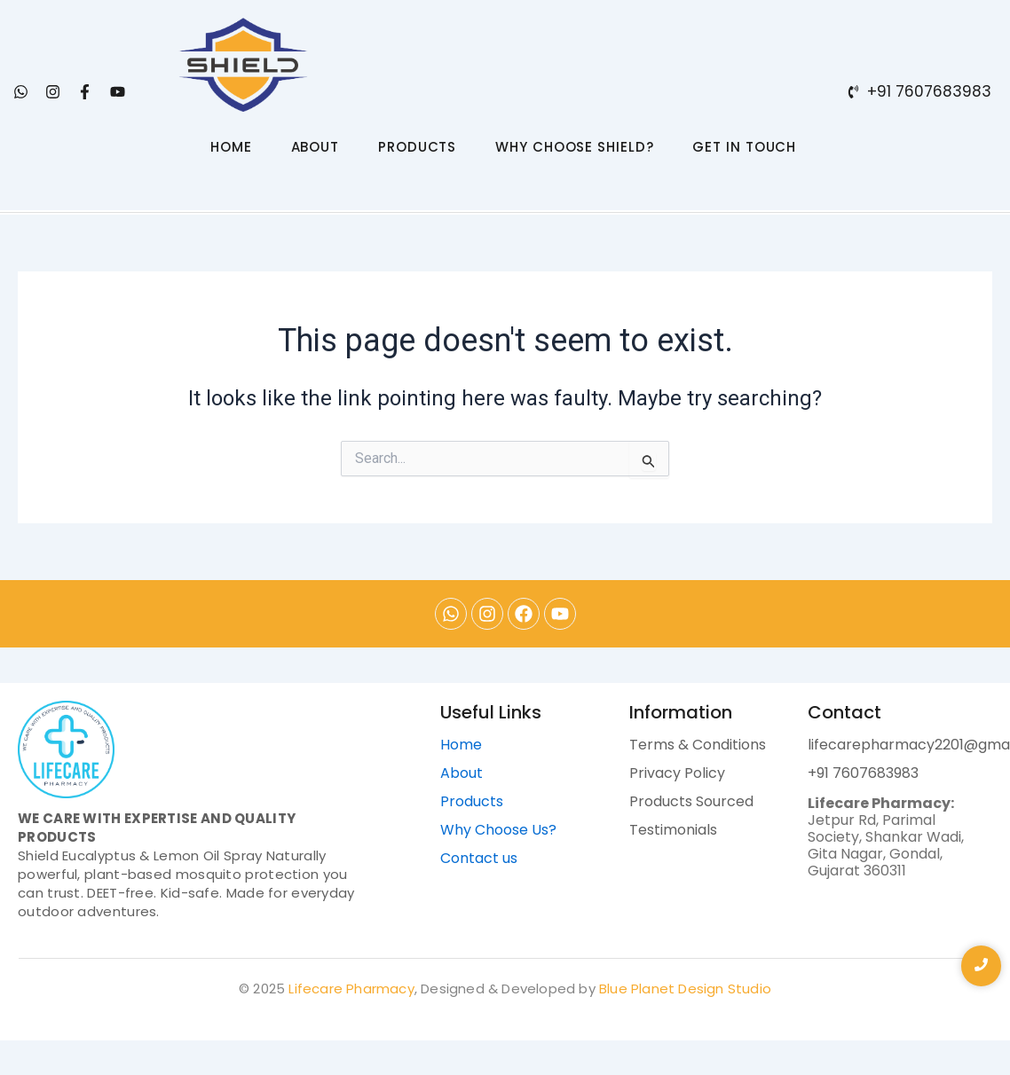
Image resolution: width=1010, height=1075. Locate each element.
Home (461, 744)
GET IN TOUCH (744, 146)
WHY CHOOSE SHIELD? (574, 146)
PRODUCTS (417, 146)
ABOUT (315, 146)
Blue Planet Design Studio (685, 988)
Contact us (478, 858)
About (461, 773)
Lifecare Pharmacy (351, 988)
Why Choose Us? (498, 830)
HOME (231, 146)
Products (471, 801)
